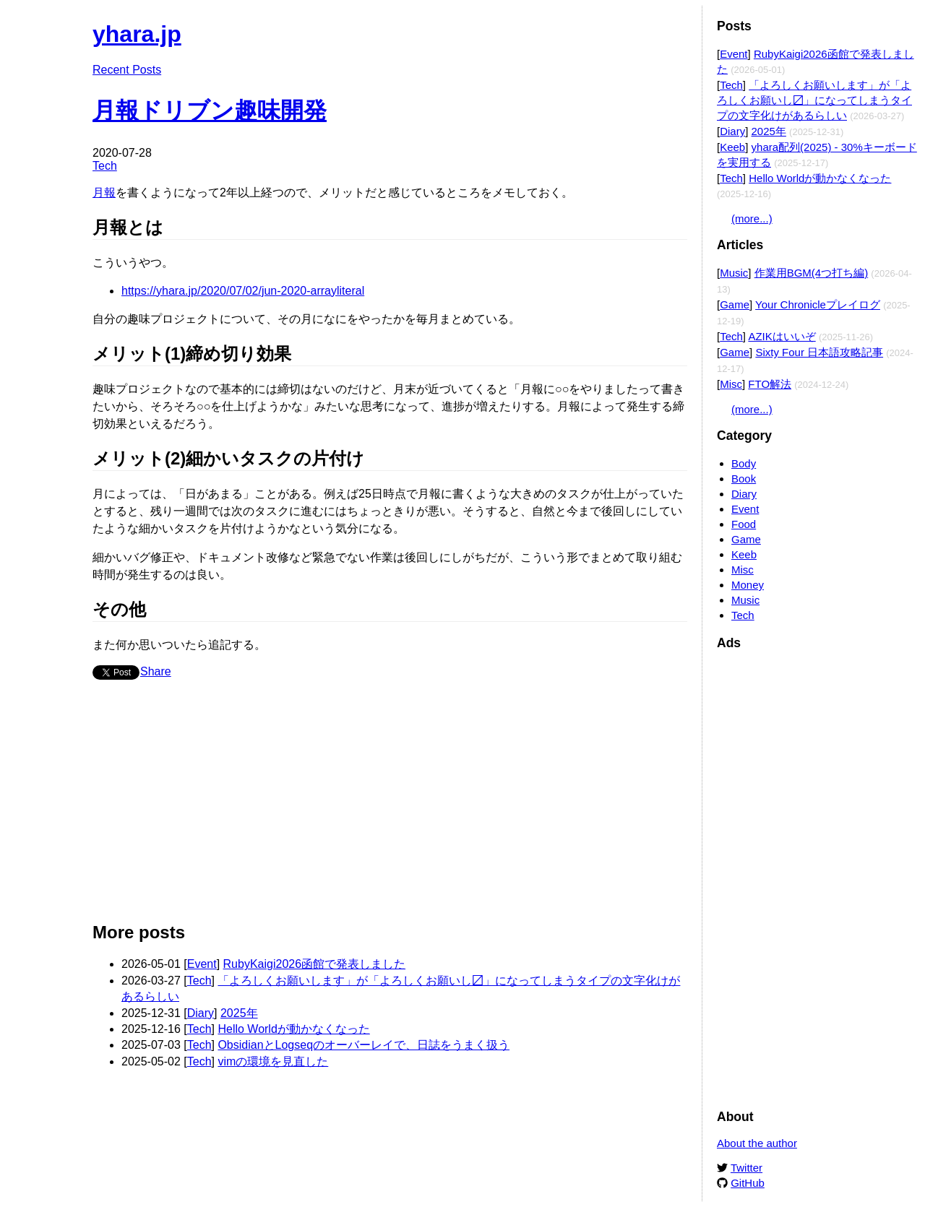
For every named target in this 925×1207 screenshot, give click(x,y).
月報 (104, 192)
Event (202, 964)
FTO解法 (769, 384)
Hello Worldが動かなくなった (293, 1029)
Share (155, 671)
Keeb (732, 147)
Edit (677, 27)
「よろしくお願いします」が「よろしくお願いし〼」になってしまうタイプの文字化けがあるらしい (814, 100)
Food (743, 524)
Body (743, 463)
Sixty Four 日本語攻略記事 (819, 352)
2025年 (239, 1013)
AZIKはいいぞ (781, 336)
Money (747, 585)
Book (743, 478)
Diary (200, 1013)
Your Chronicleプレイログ (817, 304)
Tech (104, 166)
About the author (757, 1143)
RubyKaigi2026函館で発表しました (314, 964)
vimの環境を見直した (273, 1061)
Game (734, 304)
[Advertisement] (389, 807)
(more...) (752, 218)
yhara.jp (136, 34)
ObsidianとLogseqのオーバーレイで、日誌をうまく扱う (363, 1045)
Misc (731, 384)
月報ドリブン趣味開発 (209, 111)
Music (734, 273)
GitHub (748, 1183)
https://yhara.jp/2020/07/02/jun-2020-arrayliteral (242, 291)
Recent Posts (126, 70)
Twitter (746, 1167)
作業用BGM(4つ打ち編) (811, 273)
